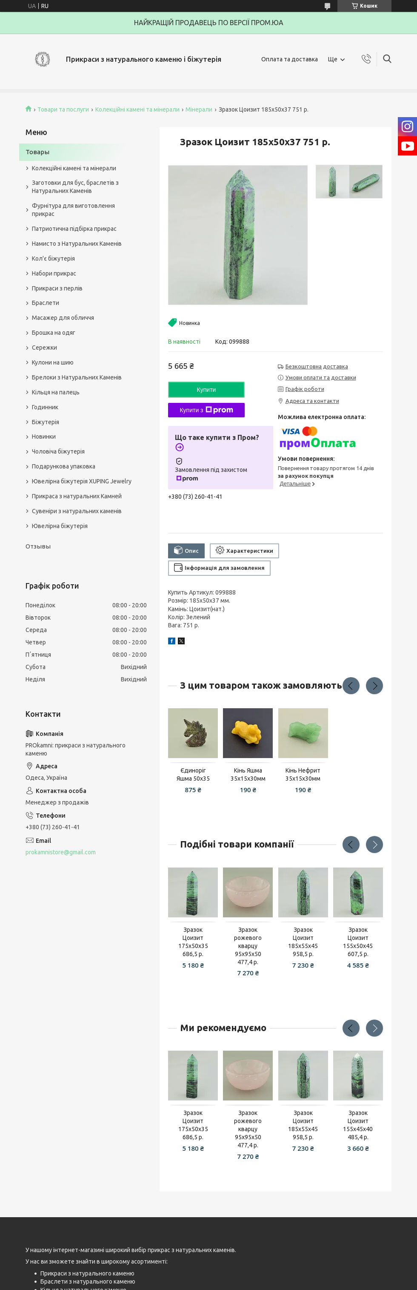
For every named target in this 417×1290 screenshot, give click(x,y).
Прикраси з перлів (57, 288)
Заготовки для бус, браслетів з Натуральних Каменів (75, 186)
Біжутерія (45, 422)
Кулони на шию (53, 362)
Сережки (44, 347)
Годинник (45, 407)
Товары (37, 151)
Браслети (45, 302)
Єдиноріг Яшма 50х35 (193, 774)
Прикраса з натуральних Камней (77, 496)
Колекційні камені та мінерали (137, 109)
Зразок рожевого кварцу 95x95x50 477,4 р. (248, 945)
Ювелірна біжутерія (60, 526)
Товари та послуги (63, 109)
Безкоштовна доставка (317, 366)
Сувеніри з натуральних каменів (77, 511)
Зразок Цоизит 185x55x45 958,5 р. (303, 941)
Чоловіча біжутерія (58, 451)
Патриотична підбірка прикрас (74, 228)
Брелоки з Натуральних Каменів (77, 377)
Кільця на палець (56, 392)
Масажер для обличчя (63, 317)
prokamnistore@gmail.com (61, 852)
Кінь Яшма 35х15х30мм (248, 774)
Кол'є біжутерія (53, 258)
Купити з (206, 410)
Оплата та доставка (289, 59)
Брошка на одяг (53, 332)
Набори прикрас (54, 273)
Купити (206, 389)
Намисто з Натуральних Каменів (77, 243)
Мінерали (199, 109)
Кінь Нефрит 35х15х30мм (303, 774)
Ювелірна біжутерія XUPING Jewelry (81, 481)
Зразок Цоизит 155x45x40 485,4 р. (358, 1125)
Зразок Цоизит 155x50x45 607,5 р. (358, 941)
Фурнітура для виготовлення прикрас (73, 209)
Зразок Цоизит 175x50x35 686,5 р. (193, 941)
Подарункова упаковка (63, 466)
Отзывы (38, 546)
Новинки (44, 436)
